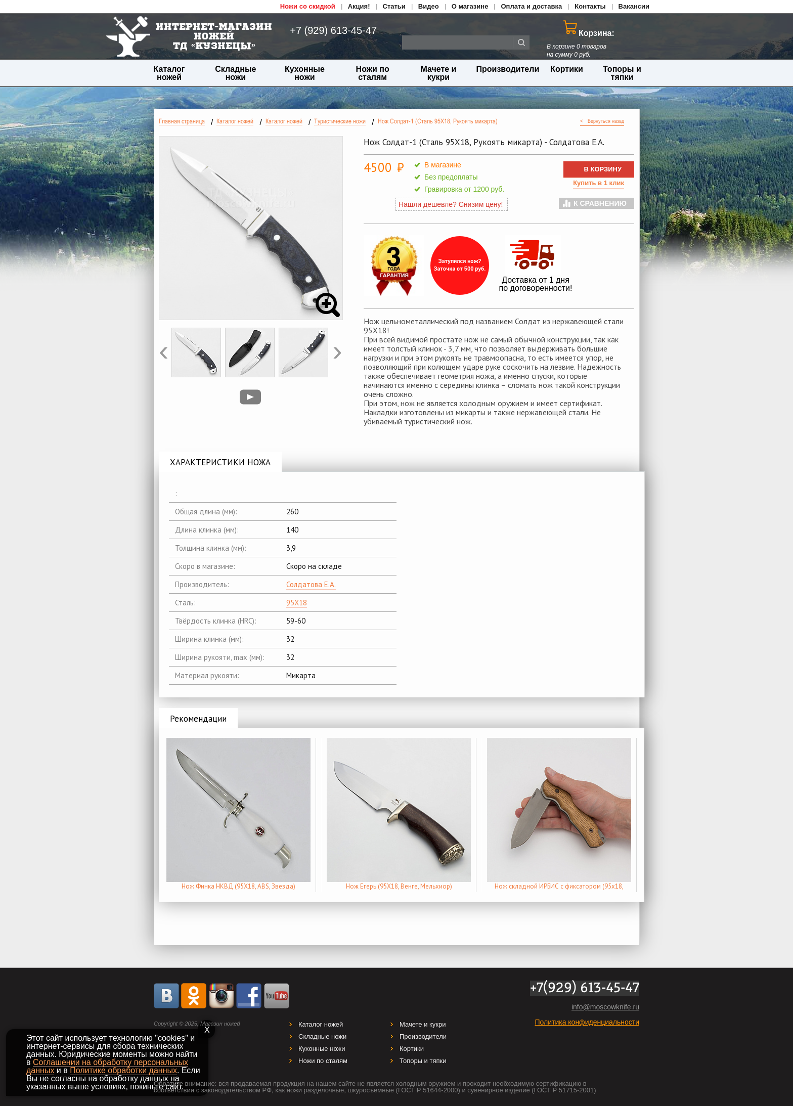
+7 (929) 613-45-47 (328, 30)
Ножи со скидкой (307, 6)
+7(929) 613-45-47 (584, 988)
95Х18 (296, 602)
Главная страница (182, 121)
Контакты (590, 6)
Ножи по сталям (372, 73)
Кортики (566, 69)
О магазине (470, 6)
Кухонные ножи (305, 73)
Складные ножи (235, 73)
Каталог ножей (169, 73)
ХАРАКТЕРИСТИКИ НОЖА (220, 462)
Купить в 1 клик (598, 183)
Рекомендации (198, 718)
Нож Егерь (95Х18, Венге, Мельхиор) (399, 886)
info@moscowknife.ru (605, 1006)
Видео (428, 6)
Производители (508, 69)
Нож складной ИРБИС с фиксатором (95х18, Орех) (559, 891)
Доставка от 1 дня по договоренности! (535, 284)
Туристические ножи (340, 121)
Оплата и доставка (531, 6)
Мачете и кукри (438, 73)
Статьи (394, 6)
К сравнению (600, 203)
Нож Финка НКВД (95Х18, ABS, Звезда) (238, 886)
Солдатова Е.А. (311, 584)
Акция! (359, 6)
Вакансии (634, 6)
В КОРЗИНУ (603, 169)
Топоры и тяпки (622, 73)
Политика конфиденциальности (587, 1022)
